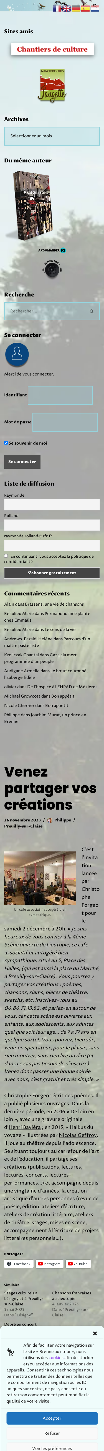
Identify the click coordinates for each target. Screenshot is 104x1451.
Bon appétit (63, 696)
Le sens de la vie (60, 630)
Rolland (11, 515)
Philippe (62, 820)
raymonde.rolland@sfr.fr (28, 536)
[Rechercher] (44, 311)
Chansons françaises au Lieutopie (71, 1296)
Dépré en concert (20, 1324)
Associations (44, 1368)
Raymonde (14, 495)
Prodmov (64, 1445)
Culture (71, 1368)
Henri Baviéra (25, 1127)
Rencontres (18, 1380)
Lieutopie (57, 944)
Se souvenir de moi (25, 443)
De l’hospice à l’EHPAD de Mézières (62, 687)
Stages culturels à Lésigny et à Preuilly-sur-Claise (24, 1299)
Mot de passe (18, 422)
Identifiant (15, 395)
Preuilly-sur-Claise (23, 826)
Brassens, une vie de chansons (54, 604)
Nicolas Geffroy (78, 1135)
